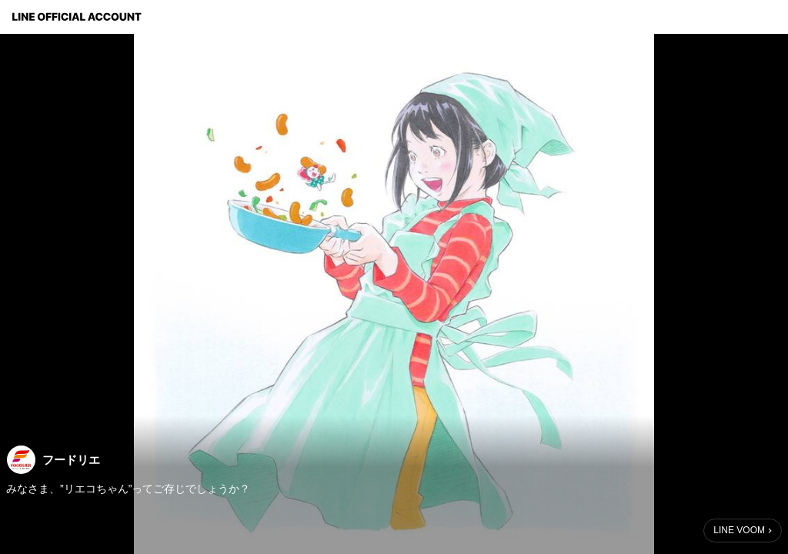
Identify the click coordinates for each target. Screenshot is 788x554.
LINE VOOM (739, 530)
